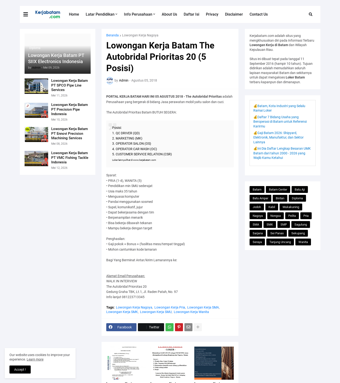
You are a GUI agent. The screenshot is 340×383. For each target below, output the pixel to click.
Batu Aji (300, 189)
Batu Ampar (260, 198)
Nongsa (275, 216)
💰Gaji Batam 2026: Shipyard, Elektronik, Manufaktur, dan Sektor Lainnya (278, 137)
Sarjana (258, 233)
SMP (283, 224)
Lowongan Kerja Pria (169, 307)
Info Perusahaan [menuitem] (138, 14)
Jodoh (257, 207)
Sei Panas (277, 233)
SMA (256, 224)
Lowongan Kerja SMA (203, 307)
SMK (270, 224)
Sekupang (298, 233)
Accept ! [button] (20, 369)
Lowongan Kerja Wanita (191, 311)
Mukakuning (291, 207)
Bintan (280, 198)
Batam (257, 189)
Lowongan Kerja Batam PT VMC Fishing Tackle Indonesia (69, 157)
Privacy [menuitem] (212, 14)
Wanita (303, 242)
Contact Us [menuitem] (259, 14)
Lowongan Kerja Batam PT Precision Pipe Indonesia (69, 109)
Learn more (35, 359)
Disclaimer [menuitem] (234, 14)
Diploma (297, 198)
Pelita (292, 216)
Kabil (271, 207)
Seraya (257, 242)
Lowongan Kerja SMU (156, 311)
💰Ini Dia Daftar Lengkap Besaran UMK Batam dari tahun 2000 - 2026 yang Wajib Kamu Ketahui (282, 153)
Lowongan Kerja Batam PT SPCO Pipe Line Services (69, 85)
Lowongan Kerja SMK (122, 311)
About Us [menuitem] (169, 14)
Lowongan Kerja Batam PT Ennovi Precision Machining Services (69, 133)
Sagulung (300, 224)
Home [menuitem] (74, 14)
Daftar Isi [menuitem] (191, 14)
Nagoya (258, 216)
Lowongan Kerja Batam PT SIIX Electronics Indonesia (56, 58)
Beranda (112, 35)
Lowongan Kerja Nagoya (140, 35)
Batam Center (278, 189)
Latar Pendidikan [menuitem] (100, 14)
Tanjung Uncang (280, 242)
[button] (28, 14)
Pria (306, 216)
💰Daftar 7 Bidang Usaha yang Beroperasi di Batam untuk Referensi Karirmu (280, 121)
